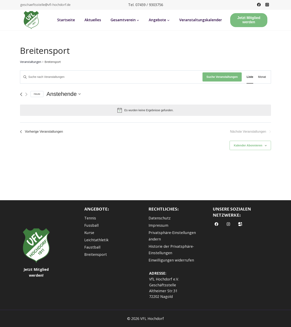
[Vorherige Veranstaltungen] (21, 94)
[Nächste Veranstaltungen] (26, 94)
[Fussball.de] (240, 224)
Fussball (91, 225)
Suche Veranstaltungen (222, 76)
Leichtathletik (96, 239)
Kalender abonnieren (248, 145)
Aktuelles (92, 19)
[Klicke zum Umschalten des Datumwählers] (63, 94)
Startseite (66, 19)
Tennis (90, 218)
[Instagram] (267, 4)
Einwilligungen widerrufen (171, 260)
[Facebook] (259, 4)
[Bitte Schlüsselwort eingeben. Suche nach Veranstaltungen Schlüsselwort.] (111, 77)
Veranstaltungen (30, 62)
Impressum (158, 225)
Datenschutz (160, 218)
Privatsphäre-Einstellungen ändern (172, 235)
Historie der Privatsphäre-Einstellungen (171, 249)
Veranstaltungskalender (200, 19)
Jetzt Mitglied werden (248, 20)
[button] (31, 20)
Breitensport (95, 254)
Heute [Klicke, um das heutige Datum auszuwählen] (37, 94)
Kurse (89, 232)
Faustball (92, 247)
